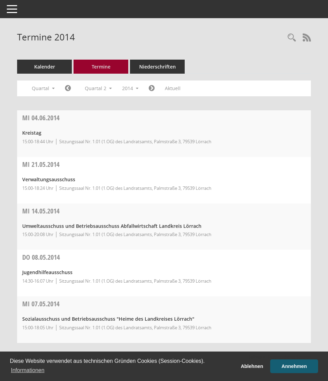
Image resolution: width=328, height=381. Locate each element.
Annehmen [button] (294, 366)
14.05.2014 (41, 211)
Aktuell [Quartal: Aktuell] (173, 88)
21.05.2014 (41, 164)
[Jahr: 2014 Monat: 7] (152, 88)
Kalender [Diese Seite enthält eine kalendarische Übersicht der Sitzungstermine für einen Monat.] (44, 66)
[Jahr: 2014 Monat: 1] (68, 88)
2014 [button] (130, 88)
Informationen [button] (27, 370)
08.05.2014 (41, 257)
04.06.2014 (41, 117)
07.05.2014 (41, 303)
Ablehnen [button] (252, 366)
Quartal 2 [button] (98, 88)
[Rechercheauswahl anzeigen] (291, 38)
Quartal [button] (43, 88)
